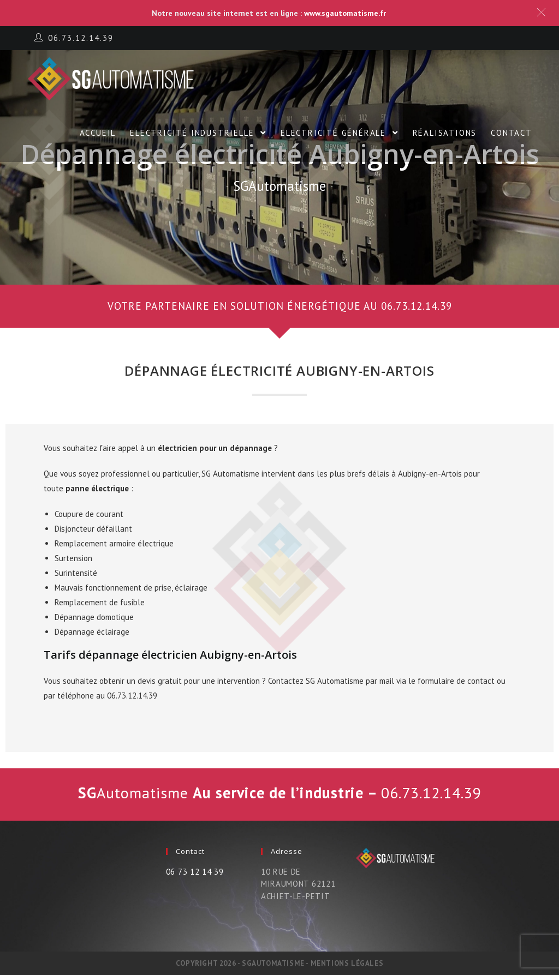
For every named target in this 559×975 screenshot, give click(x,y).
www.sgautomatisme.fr (345, 13)
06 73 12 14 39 (195, 871)
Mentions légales (347, 963)
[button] (279, 306)
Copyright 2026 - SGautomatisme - (243, 963)
